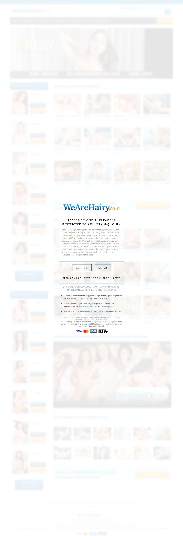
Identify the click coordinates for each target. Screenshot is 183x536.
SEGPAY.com (96, 324)
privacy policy (107, 306)
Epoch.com (75, 322)
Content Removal (96, 326)
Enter (103, 267)
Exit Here (82, 267)
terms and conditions (88, 306)
